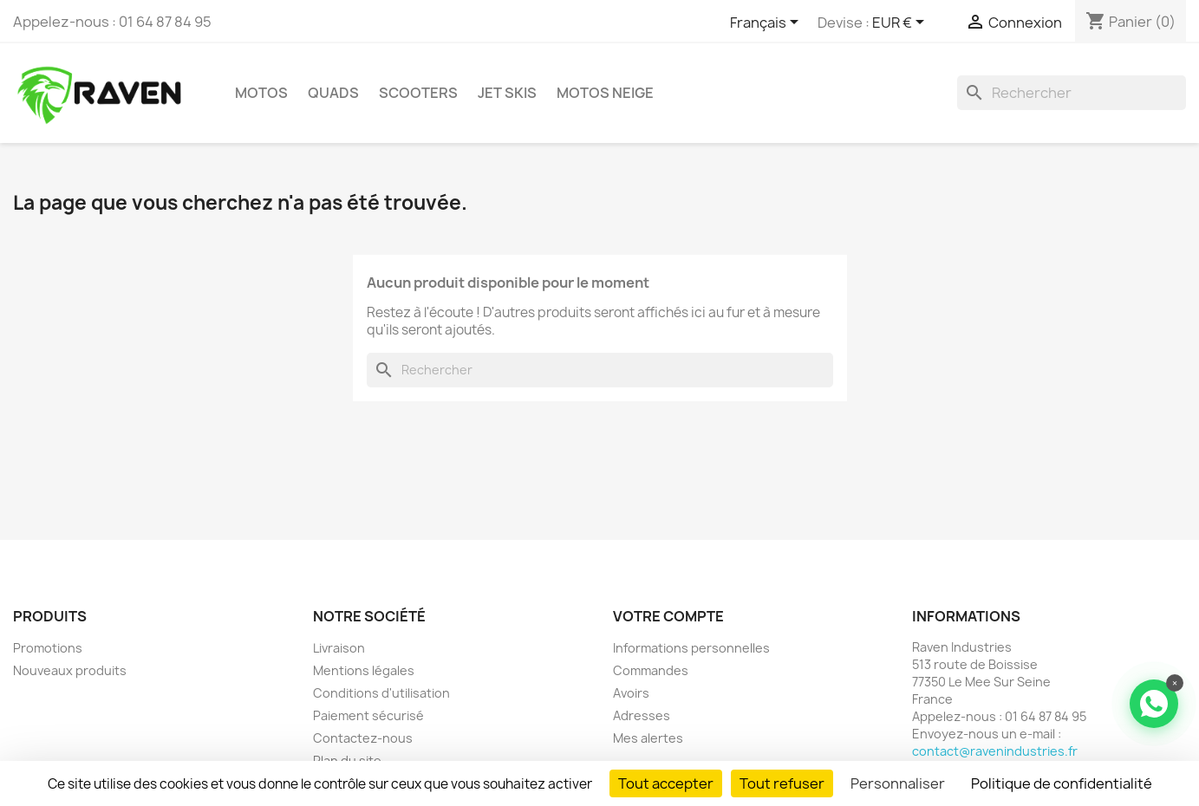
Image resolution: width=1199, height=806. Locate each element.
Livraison (339, 648)
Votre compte (668, 616)
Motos (261, 92)
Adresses (641, 715)
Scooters (418, 92)
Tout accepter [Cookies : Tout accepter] (666, 783)
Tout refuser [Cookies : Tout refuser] (782, 783)
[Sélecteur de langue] (767, 23)
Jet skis (507, 92)
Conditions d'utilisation (381, 693)
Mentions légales (363, 670)
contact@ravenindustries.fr (995, 751)
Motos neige (605, 92)
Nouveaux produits (70, 670)
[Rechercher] (1071, 92)
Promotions (47, 648)
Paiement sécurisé (368, 715)
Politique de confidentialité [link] (1061, 783)
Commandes (650, 670)
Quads (333, 92)
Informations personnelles (691, 648)
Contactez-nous (363, 738)
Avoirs (631, 693)
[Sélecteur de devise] (901, 23)
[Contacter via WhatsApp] (1154, 703)
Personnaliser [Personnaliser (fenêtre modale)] (897, 783)
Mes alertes (648, 738)
